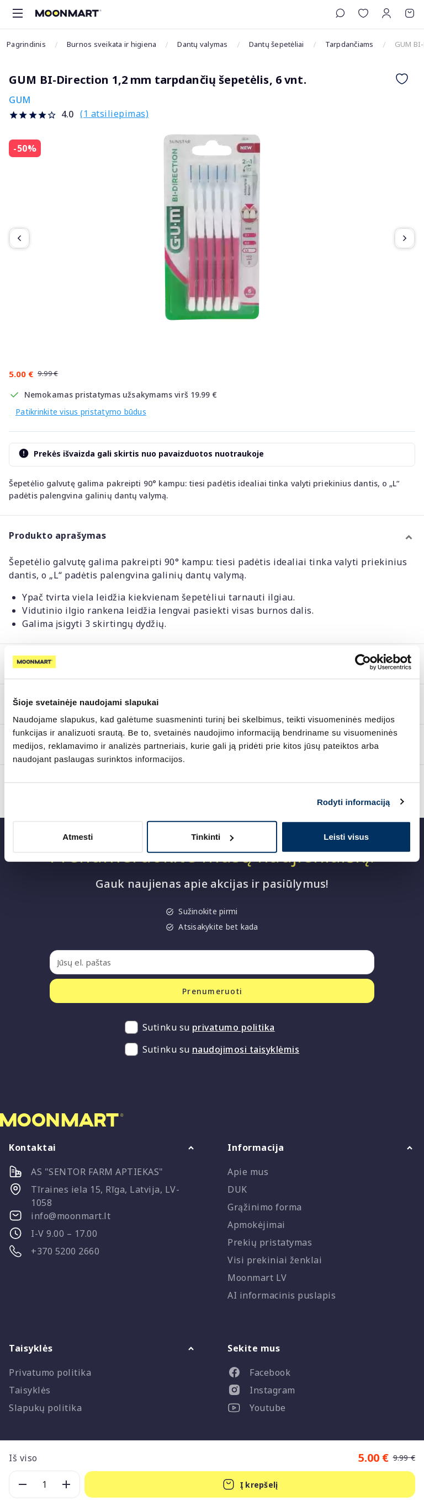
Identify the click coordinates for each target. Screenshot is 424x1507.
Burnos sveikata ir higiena (112, 44)
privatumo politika (233, 1027)
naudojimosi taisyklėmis (246, 1049)
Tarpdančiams (349, 44)
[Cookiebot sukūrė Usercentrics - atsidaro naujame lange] (363, 661)
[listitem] (321, 1374)
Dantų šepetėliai (276, 44)
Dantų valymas (202, 44)
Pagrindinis (26, 44)
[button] (386, 13)
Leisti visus (346, 836)
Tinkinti (212, 836)
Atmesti (77, 836)
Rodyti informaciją (353, 801)
